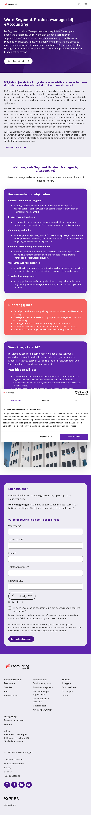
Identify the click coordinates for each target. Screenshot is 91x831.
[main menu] (85, 4)
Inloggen (66, 683)
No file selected (15, 602)
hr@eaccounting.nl (18, 508)
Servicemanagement (43, 683)
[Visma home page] (45, 798)
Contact (65, 695)
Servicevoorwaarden (14, 763)
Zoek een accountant (14, 720)
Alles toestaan (74, 437)
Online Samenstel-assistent (42, 700)
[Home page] (11, 4)
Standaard (9, 687)
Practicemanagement (43, 687)
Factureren (9, 683)
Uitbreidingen (11, 695)
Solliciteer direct (15, 61)
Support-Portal (69, 687)
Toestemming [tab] (16, 400)
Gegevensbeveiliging (14, 759)
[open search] (79, 4)
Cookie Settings (12, 776)
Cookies (8, 771)
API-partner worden (42, 709)
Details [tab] (45, 400)
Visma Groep (10, 805)
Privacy (7, 767)
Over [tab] (75, 400)
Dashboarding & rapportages (41, 693)
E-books (8, 724)
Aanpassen (45, 437)
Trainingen (67, 691)
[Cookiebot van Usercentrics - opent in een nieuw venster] (76, 393)
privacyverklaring (37, 618)
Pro (5, 691)
